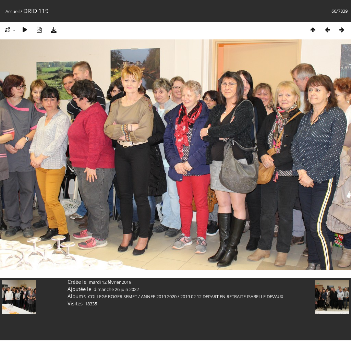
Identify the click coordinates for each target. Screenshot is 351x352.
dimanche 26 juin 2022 (116, 289)
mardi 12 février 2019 (110, 282)
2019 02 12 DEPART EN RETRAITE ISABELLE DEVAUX (231, 296)
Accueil (12, 11)
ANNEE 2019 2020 (159, 296)
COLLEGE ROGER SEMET (112, 296)
